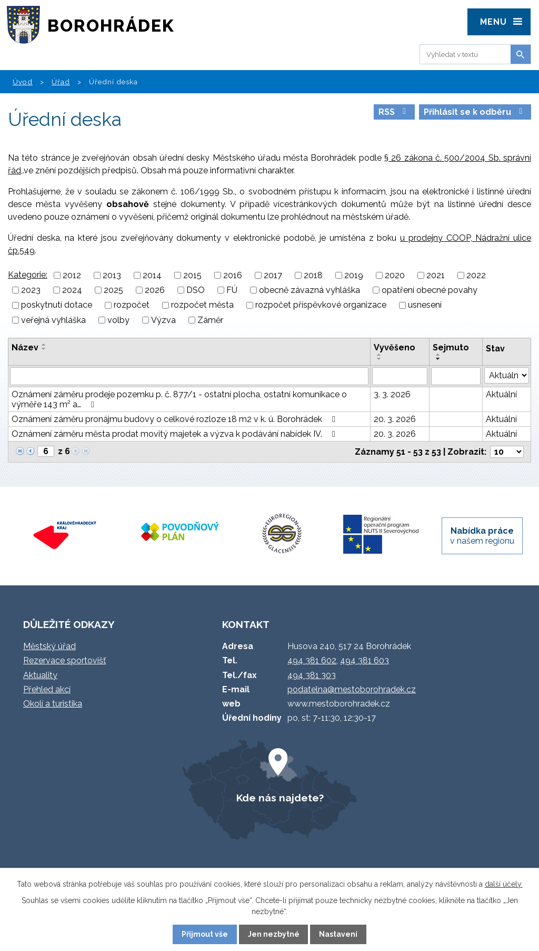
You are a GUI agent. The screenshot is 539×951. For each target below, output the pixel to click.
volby (118, 320)
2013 (112, 275)
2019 (353, 275)
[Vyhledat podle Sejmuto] (456, 376)
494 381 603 (364, 660)
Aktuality (40, 675)
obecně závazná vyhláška (309, 290)
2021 (435, 275)
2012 (72, 275)
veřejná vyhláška (53, 320)
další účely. (504, 884)
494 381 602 (311, 660)
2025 (113, 290)
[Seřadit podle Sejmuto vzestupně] (438, 354)
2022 (476, 275)
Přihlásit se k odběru (475, 112)
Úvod (23, 81)
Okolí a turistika (52, 704)
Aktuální (501, 394)
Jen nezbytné (274, 934)
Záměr (210, 320)
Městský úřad (49, 646)
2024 (72, 290)
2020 (395, 275)
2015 (192, 275)
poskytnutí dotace (56, 305)
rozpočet (131, 305)
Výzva (163, 320)
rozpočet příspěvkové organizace (320, 305)
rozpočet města (202, 305)
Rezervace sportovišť (64, 660)
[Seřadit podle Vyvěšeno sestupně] (379, 359)
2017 (273, 275)
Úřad (61, 81)
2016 (232, 275)
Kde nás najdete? (280, 797)
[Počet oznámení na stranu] (507, 452)
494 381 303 (311, 675)
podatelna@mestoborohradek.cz (351, 689)
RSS (394, 112)
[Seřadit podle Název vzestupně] (44, 344)
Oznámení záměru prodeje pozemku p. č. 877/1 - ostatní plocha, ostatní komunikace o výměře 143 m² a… (179, 399)
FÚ (231, 290)
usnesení (425, 305)
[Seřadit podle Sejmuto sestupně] (438, 359)
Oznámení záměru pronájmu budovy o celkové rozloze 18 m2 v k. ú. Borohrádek (175, 419)
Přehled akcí (47, 689)
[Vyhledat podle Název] (189, 376)
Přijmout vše (205, 934)
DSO (195, 290)
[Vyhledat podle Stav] (506, 375)
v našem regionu (482, 536)
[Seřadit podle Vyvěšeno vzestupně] (379, 354)
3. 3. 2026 (392, 394)
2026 (155, 290)
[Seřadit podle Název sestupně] (44, 349)
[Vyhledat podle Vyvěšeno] (399, 376)
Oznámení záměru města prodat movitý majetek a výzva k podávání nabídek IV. (175, 434)
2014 (152, 275)
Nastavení (338, 934)
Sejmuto (451, 347)
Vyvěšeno (394, 347)
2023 (31, 290)
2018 (313, 275)
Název (25, 347)
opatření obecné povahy (429, 290)
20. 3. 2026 (395, 419)
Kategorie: (27, 275)
